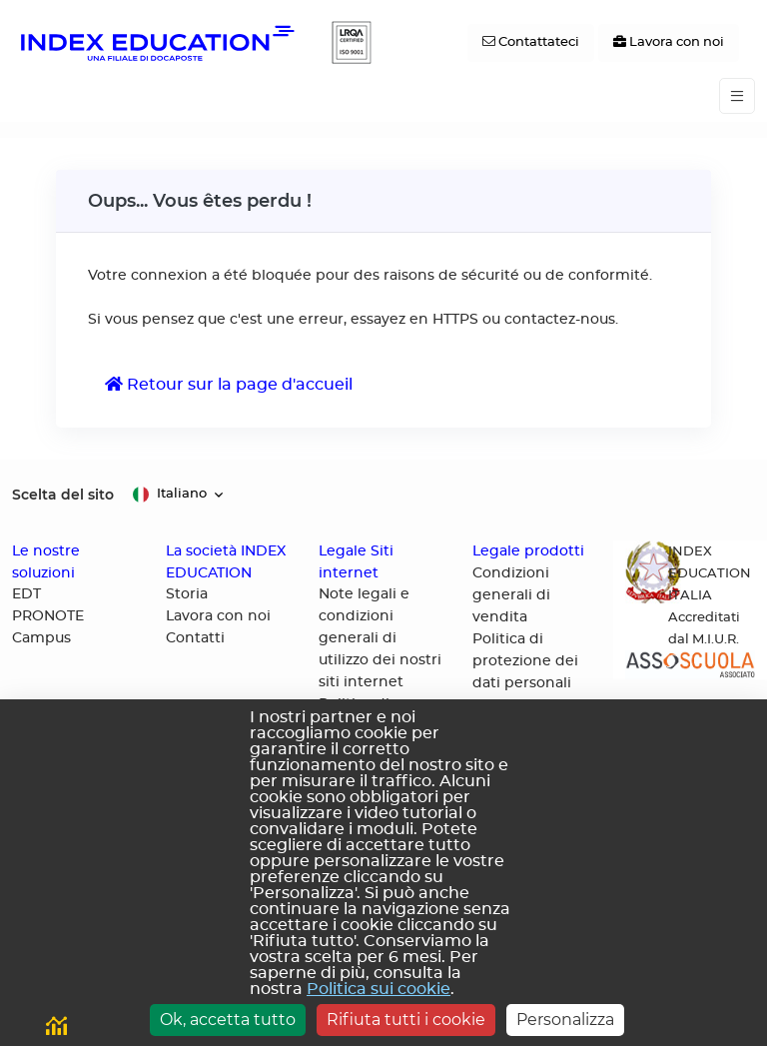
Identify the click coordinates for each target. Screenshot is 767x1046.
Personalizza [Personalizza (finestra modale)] (565, 1019)
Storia (187, 594)
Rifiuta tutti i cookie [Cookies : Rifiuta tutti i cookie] (406, 1019)
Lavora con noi (218, 616)
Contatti (195, 638)
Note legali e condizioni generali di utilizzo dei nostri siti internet (380, 638)
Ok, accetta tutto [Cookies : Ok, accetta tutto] (228, 1019)
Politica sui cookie (378, 989)
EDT (26, 594)
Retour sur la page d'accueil (229, 384)
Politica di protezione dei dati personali (525, 661)
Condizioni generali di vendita (511, 595)
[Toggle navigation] (737, 96)
